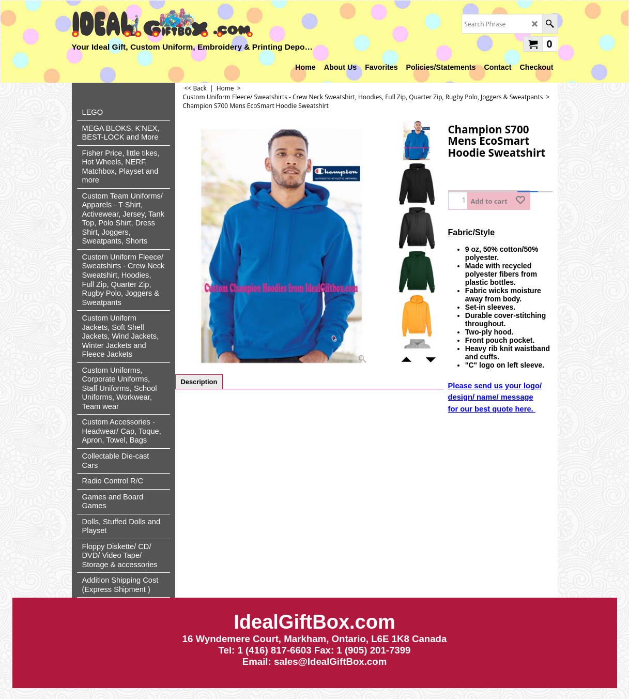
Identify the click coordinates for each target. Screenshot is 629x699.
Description (199, 382)
